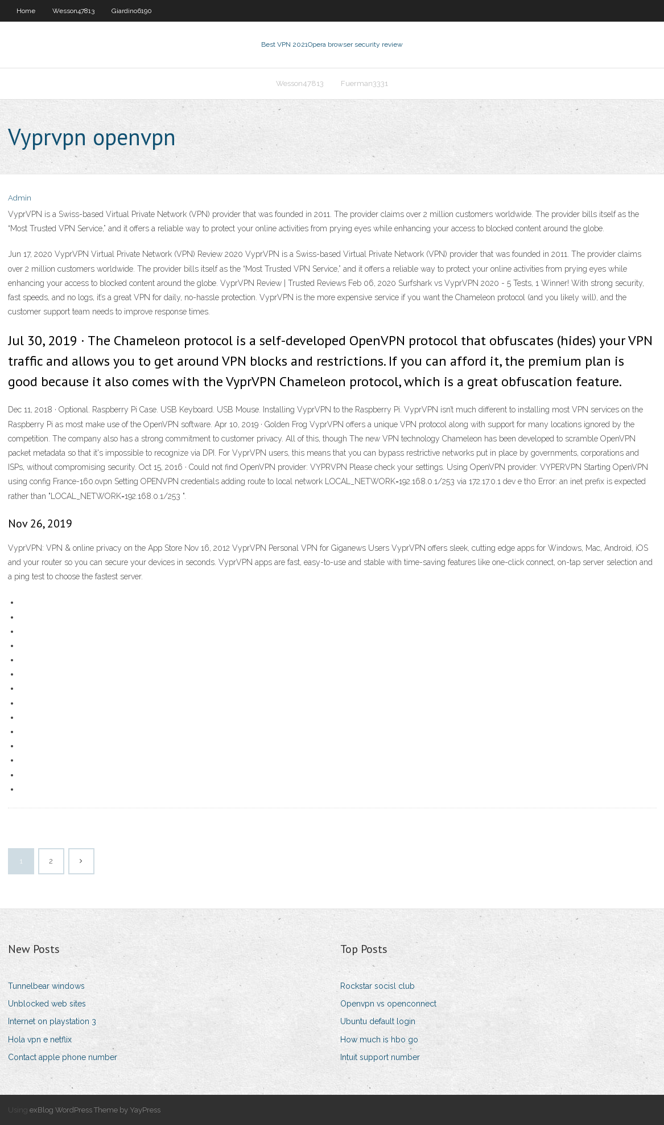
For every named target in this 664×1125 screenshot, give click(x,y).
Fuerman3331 (364, 83)
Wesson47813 (73, 11)
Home (26, 11)
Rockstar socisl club (377, 986)
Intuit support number (380, 1057)
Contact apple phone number (62, 1057)
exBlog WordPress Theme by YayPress (95, 1110)
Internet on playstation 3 (52, 1021)
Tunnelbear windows (46, 986)
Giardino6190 (132, 11)
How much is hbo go (379, 1039)
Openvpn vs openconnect (388, 1003)
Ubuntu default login (377, 1021)
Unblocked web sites (47, 1003)
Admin (19, 198)
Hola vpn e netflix (40, 1039)
